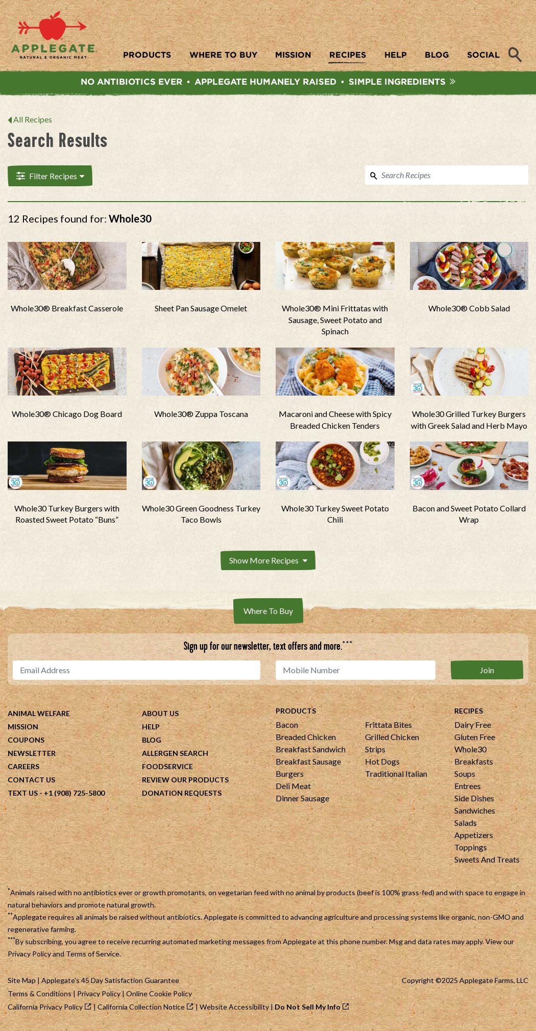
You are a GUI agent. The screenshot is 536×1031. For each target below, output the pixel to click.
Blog (151, 741)
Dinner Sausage (302, 799)
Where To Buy (268, 612)
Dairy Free (472, 725)
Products (296, 711)
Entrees (467, 787)
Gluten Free (474, 738)
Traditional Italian (396, 774)
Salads (465, 823)
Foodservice (167, 767)
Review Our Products (185, 780)
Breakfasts (473, 762)
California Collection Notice (141, 1007)
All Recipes (32, 121)
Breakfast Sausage (308, 762)
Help (151, 727)
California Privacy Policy (45, 1007)
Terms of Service (92, 954)
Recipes (468, 711)
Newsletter (32, 754)
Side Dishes (474, 799)
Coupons (26, 741)
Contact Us (31, 780)
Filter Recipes (49, 177)
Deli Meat (293, 787)
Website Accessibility (234, 1007)
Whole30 (470, 750)
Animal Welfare (39, 714)
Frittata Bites (388, 725)
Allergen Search (175, 754)
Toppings (470, 848)
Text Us (23, 794)
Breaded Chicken (306, 738)
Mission (23, 727)
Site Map (22, 981)
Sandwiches (474, 811)
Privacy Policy (29, 954)
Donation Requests (182, 794)
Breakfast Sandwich (311, 750)
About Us (160, 714)
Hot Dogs (382, 762)
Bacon (287, 725)
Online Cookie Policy (159, 994)
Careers (23, 767)
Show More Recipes (268, 562)
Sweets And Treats (487, 860)
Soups (464, 774)
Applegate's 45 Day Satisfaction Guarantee (110, 981)
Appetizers (473, 836)
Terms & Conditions (39, 994)
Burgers (290, 774)
